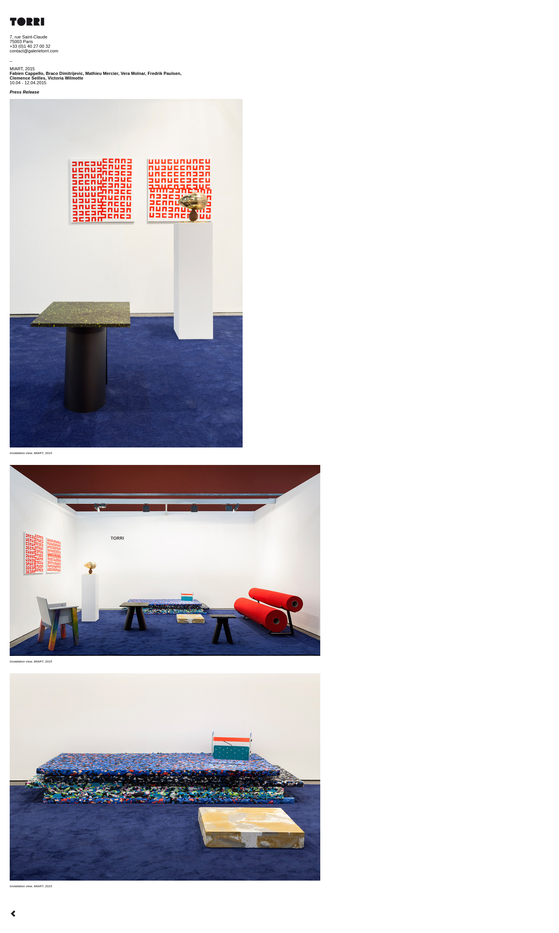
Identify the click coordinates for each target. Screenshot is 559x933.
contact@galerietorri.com (34, 51)
